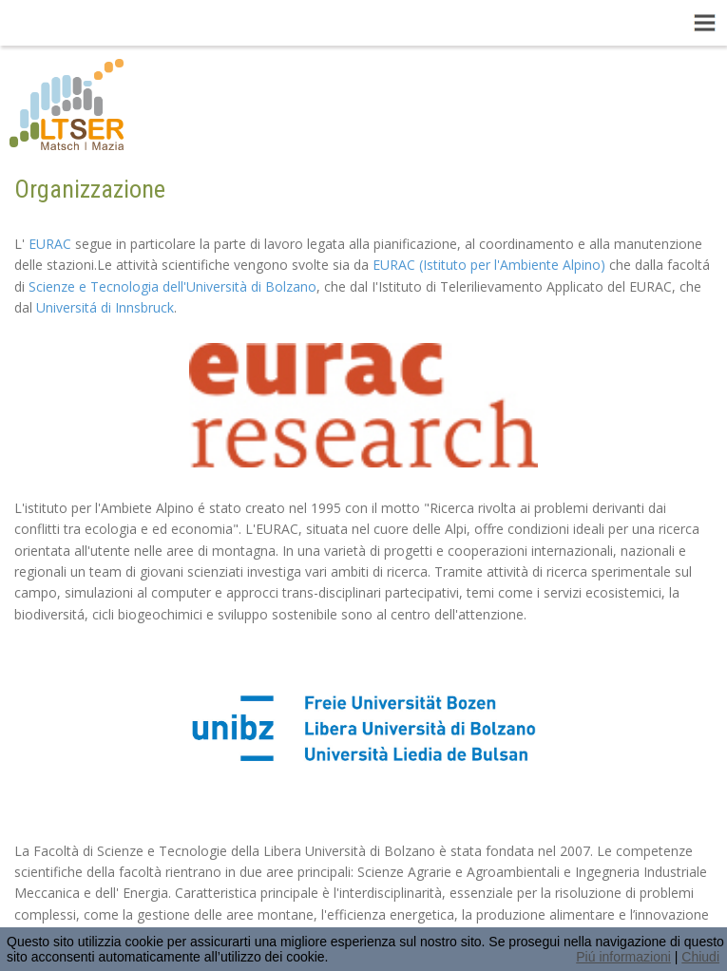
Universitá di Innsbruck (105, 307)
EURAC (50, 244)
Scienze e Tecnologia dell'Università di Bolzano (172, 286)
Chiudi (700, 956)
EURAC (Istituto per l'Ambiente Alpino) (489, 265)
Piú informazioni (623, 956)
